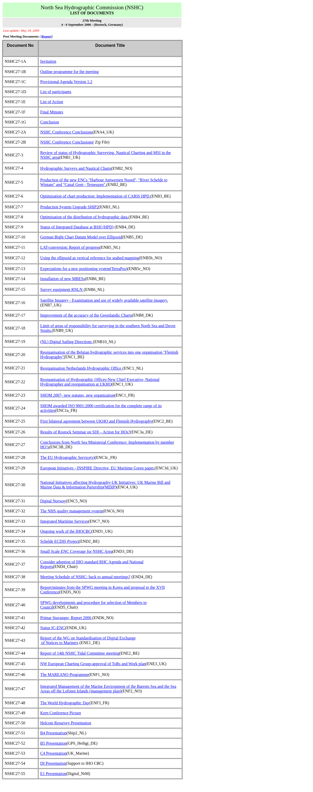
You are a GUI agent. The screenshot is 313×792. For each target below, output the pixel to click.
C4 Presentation (53, 753)
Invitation (48, 61)
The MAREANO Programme (64, 674)
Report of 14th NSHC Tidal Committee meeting (79, 653)
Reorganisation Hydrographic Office (80, 368)
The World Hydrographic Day (65, 703)
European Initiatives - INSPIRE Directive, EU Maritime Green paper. (97, 468)
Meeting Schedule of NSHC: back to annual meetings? (85, 577)
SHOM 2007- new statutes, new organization (77, 395)
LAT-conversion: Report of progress (70, 247)
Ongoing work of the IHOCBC (65, 531)
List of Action (51, 102)
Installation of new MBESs (62, 279)
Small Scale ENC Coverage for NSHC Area (76, 551)
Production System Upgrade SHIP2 (69, 207)
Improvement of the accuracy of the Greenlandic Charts (86, 315)
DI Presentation (53, 763)
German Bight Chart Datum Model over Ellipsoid (81, 237)
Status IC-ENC (52, 628)
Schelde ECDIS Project (59, 541)
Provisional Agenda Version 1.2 (66, 81)
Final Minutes (51, 112)
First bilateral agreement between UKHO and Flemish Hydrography (96, 421)
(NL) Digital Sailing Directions (66, 342)
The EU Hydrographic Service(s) (67, 457)
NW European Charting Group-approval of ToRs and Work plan (93, 664)
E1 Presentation (53, 773)
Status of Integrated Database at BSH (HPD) (77, 227)
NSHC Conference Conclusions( (67, 142)
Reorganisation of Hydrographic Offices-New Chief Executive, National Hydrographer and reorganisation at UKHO (100, 381)
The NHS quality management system (71, 511)
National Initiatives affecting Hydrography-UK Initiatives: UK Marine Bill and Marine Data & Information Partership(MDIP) (105, 484)
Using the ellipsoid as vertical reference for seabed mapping (89, 258)
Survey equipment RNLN (61, 289)
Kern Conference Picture (60, 713)
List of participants (55, 92)
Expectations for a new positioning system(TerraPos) (83, 268)
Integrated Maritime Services (64, 521)
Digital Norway (53, 501)
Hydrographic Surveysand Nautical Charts (75, 168)
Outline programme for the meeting (69, 71)
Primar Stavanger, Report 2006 (66, 618)
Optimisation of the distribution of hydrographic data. (84, 217)
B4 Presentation (53, 733)
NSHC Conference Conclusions (66, 132)
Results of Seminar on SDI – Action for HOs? (85, 432)
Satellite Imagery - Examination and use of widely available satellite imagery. (104, 300)
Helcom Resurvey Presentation (65, 723)
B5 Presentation (53, 743)
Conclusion (49, 122)
